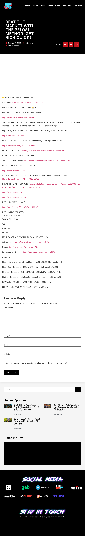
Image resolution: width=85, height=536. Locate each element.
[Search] (78, 389)
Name (7, 336)
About (27, 6)
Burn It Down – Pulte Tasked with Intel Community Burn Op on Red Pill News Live (67, 407)
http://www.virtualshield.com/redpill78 (27, 102)
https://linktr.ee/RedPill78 (12, 192)
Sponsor (50, 6)
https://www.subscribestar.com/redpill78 (32, 242)
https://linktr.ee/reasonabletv (14, 197)
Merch (42, 6)
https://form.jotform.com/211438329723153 (20, 179)
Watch (57, 6)
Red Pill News (13, 46)
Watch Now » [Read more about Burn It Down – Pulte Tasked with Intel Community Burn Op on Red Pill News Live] (58, 414)
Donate (70, 6)
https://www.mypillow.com (13, 136)
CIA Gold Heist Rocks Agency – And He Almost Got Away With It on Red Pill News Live (26, 407)
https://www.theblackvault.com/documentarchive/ (43, 151)
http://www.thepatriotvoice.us (14, 170)
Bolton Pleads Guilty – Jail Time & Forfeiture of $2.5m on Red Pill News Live (27, 421)
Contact (78, 6)
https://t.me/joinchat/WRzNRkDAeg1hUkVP (20, 207)
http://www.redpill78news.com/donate (18, 117)
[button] (65, 44)
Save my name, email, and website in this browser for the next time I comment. (36, 363)
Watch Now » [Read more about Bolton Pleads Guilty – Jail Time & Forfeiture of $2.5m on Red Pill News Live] (18, 428)
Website (7, 354)
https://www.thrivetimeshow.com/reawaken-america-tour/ (48, 160)
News (64, 6)
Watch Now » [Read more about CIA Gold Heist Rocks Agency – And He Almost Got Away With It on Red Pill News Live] (18, 414)
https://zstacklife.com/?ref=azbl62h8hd (18, 146)
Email (6, 345)
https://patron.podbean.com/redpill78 (39, 252)
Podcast (35, 6)
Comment (8, 308)
